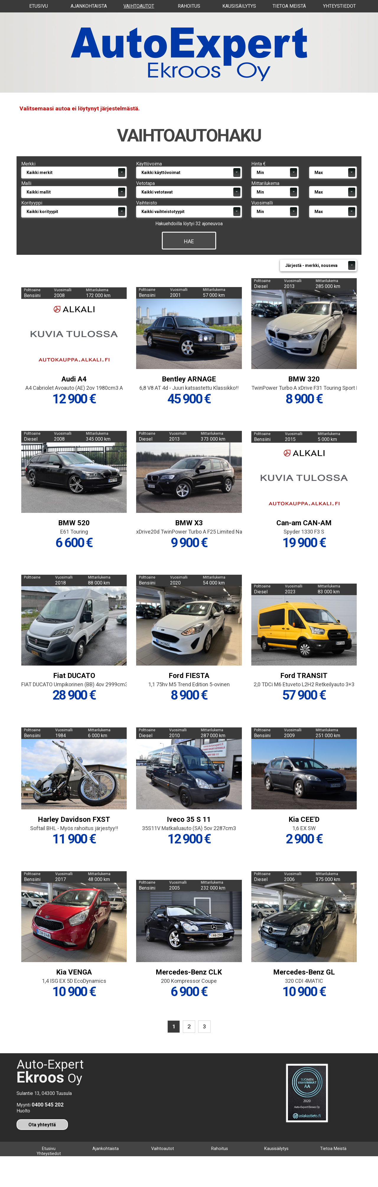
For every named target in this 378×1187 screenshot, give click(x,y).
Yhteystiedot (339, 6)
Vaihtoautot (138, 6)
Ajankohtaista (89, 6)
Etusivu (38, 6)
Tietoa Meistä (289, 6)
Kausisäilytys (239, 6)
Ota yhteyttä (42, 1149)
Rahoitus (189, 6)
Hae (189, 260)
